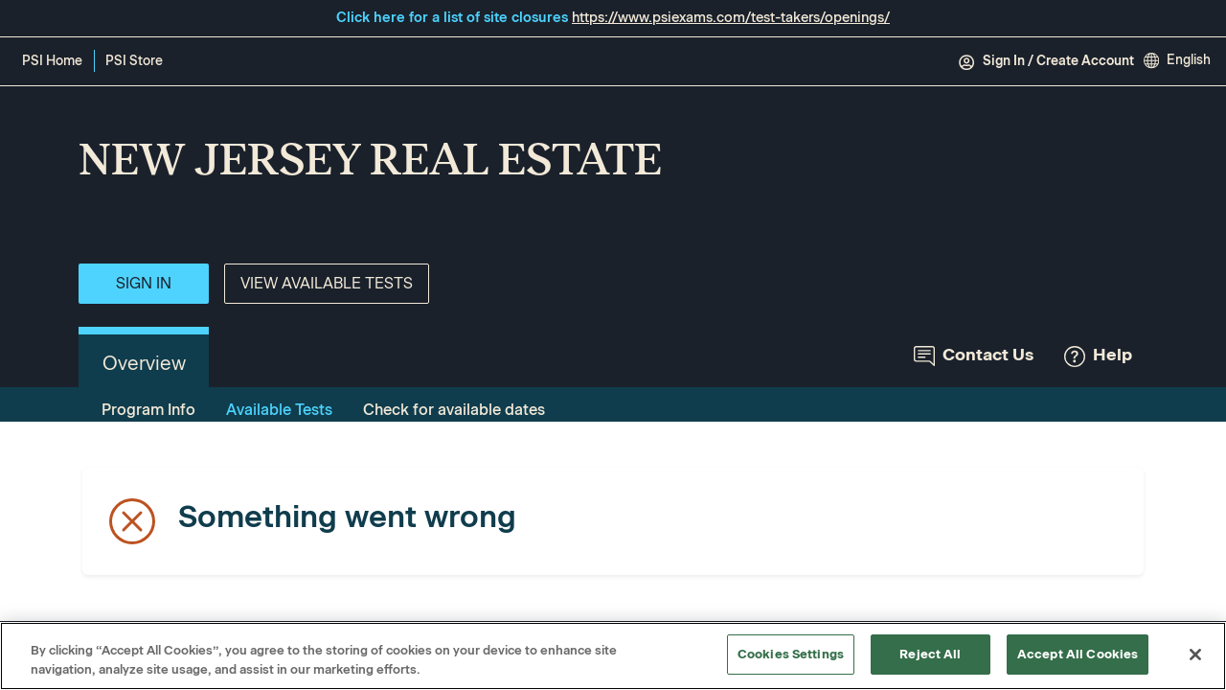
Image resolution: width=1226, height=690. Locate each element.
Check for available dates (454, 410)
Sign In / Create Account (1046, 61)
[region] (613, 656)
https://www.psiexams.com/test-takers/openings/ (731, 17)
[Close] (1195, 654)
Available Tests (279, 410)
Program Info (148, 410)
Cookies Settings (791, 654)
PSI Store (137, 62)
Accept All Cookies (1077, 654)
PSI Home (52, 60)
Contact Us (973, 355)
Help (1098, 355)
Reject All (930, 654)
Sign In (143, 283)
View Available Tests (326, 283)
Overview (144, 363)
